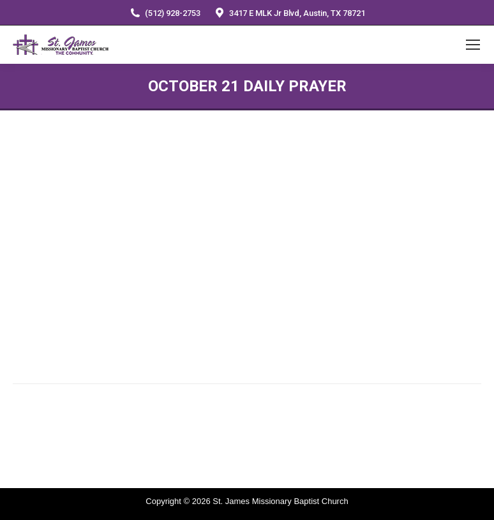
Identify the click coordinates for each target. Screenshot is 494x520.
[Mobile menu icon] (473, 44)
